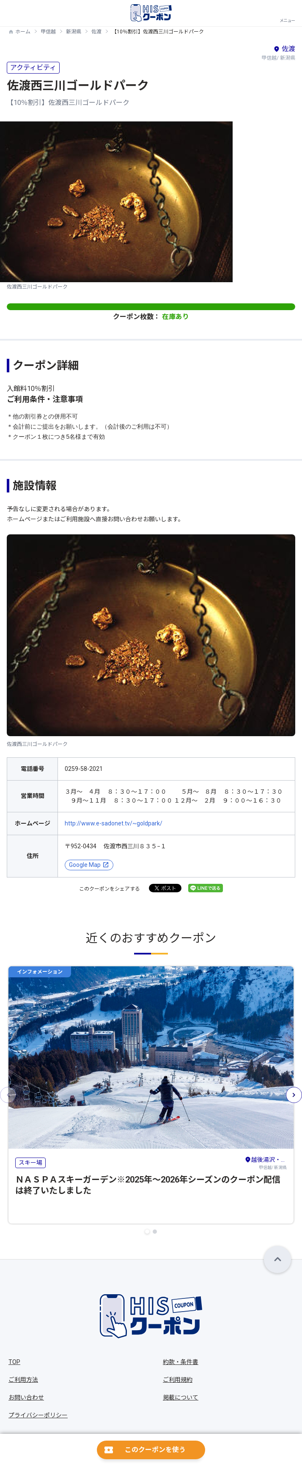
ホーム (22, 32)
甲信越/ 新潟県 (265, 1162)
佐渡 (96, 32)
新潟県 (73, 32)
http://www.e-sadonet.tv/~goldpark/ (113, 823)
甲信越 (48, 32)
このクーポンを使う (155, 1450)
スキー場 (30, 1162)
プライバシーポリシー (38, 1415)
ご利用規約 (177, 1379)
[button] (147, 1231)
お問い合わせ (26, 1397)
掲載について (180, 1397)
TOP (14, 1362)
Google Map (85, 864)
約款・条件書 (180, 1362)
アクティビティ (33, 67)
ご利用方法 (23, 1379)
